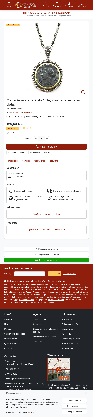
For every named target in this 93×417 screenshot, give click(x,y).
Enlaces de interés (70, 324)
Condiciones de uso (34, 281)
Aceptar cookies (74, 401)
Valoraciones (39, 161)
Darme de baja (69, 274)
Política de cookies (70, 344)
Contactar (8, 348)
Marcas (7, 329)
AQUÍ (33, 412)
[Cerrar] (86, 393)
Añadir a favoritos (17, 153)
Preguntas (53, 161)
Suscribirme (55, 274)
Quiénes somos (11, 344)
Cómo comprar (39, 319)
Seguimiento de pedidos (14, 334)
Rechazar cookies (74, 406)
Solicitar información (40, 153)
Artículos (8, 319)
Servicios (26, 161)
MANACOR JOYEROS (23, 113)
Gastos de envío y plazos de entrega (45, 330)
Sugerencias (67, 329)
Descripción (13, 161)
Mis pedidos (67, 319)
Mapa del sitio (68, 348)
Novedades (9, 324)
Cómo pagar (38, 324)
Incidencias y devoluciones (44, 337)
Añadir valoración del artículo (46, 214)
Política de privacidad (57, 281)
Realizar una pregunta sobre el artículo (46, 230)
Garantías (37, 342)
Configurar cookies (74, 412)
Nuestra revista (10, 339)
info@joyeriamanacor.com (24, 300)
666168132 (12, 374)
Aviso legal (66, 334)
